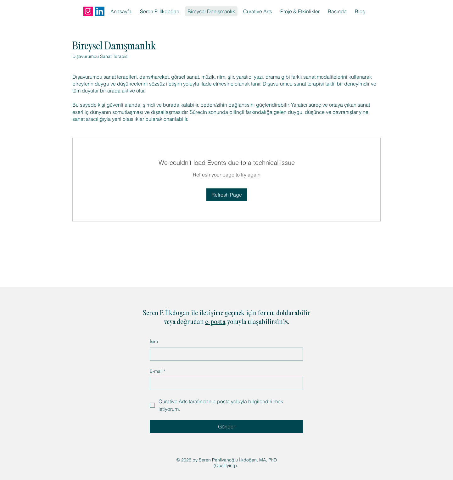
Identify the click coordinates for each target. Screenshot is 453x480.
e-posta (215, 322)
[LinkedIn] (99, 11)
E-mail (157, 371)
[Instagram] (88, 11)
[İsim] (224, 354)
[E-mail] (224, 383)
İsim (154, 341)
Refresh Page (226, 195)
